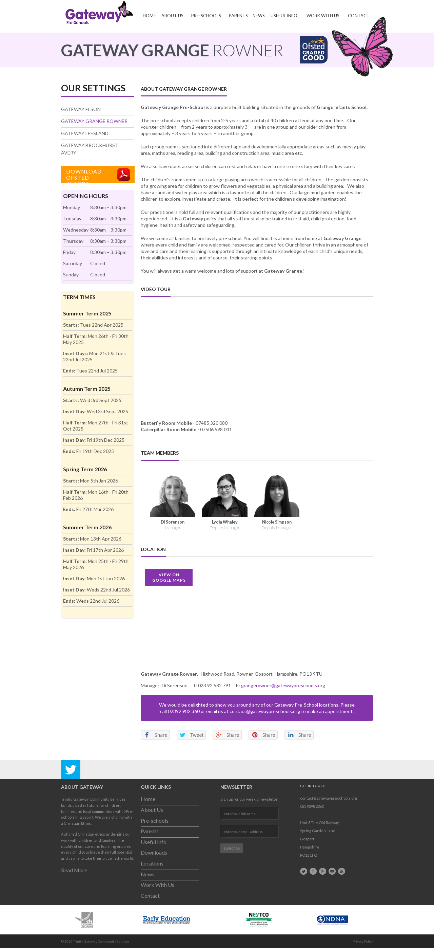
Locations (152, 863)
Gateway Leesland (84, 133)
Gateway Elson (81, 109)
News (259, 15)
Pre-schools (206, 15)
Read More (74, 870)
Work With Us (323, 15)
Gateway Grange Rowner (94, 121)
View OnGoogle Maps (169, 577)
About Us (172, 15)
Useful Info (284, 15)
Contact (359, 15)
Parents (238, 15)
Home (149, 15)
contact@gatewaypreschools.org (265, 711)
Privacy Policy (363, 941)
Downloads (154, 852)
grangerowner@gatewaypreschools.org (283, 685)
